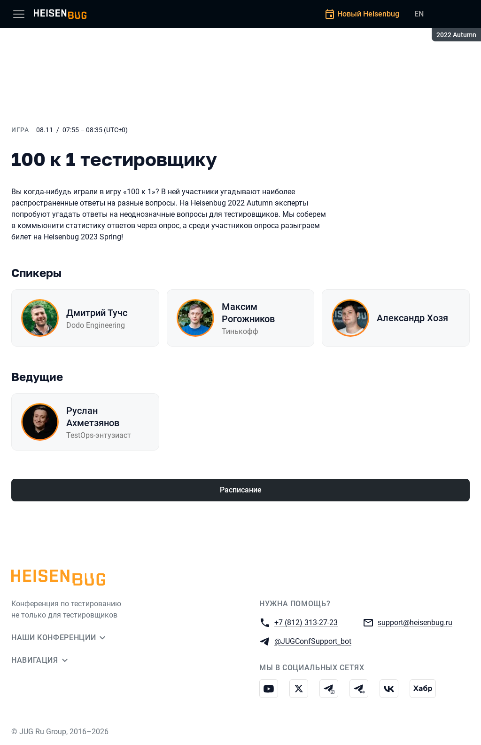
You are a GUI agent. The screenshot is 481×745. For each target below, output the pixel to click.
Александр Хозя (412, 318)
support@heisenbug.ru (415, 622)
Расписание (241, 489)
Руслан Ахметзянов (92, 416)
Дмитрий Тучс (96, 312)
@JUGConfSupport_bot (312, 641)
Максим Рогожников (248, 313)
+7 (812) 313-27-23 (306, 622)
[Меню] (18, 14)
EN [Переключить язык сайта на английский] (419, 13)
